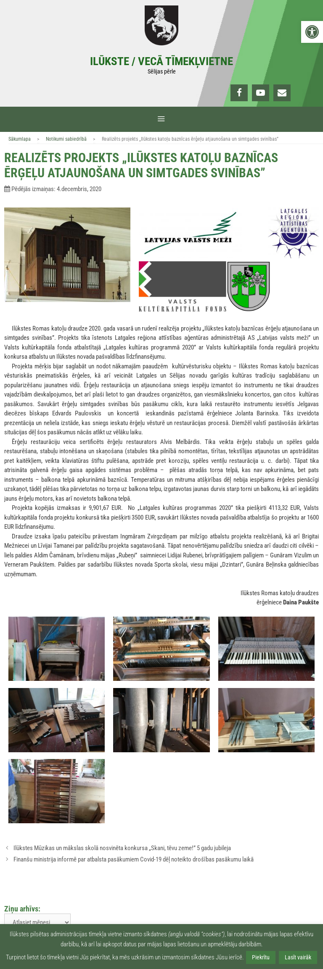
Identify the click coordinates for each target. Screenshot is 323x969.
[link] (312, 32)
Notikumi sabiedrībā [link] (66, 139)
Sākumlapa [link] (19, 139)
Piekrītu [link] (261, 957)
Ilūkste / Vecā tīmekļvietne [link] (161, 61)
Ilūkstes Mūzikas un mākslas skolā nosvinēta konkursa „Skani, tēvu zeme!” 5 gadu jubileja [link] (122, 848)
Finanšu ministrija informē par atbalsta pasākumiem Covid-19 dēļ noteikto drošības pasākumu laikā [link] (133, 859)
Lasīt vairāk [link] (298, 957)
